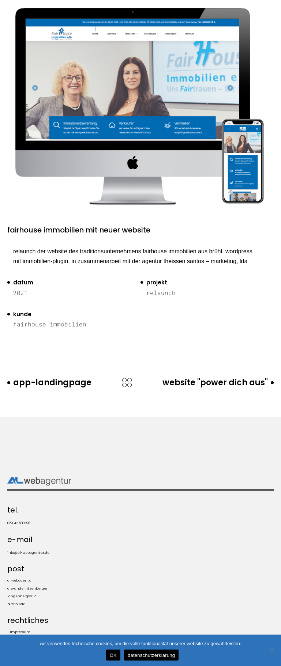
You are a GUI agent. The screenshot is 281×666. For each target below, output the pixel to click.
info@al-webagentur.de (28, 552)
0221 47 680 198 (18, 523)
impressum (20, 632)
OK (113, 655)
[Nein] (272, 650)
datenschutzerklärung (151, 655)
